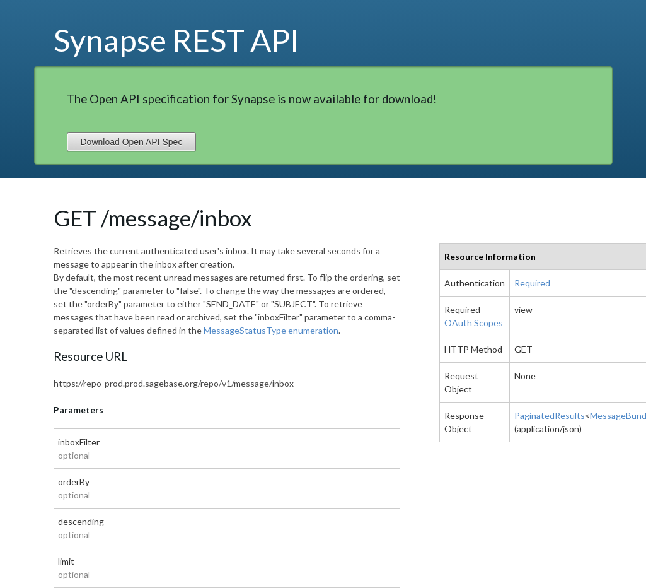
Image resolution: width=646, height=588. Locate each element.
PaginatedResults (549, 415)
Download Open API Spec (132, 142)
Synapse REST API (176, 39)
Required (532, 283)
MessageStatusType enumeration (271, 330)
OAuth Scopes (473, 322)
